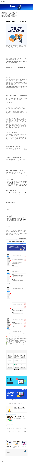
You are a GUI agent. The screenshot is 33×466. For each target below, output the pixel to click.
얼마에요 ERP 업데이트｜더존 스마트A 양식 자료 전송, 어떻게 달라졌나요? (8, 16)
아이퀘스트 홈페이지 (2, 461)
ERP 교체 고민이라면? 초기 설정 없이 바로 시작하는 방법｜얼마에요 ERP (8, 13)
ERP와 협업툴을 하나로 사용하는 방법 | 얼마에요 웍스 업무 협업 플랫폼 (8, 14)
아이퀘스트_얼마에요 (9, 450)
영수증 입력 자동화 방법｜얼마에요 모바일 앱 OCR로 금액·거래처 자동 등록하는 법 (9, 12)
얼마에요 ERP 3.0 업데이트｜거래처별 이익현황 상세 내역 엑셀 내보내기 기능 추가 (9, 15)
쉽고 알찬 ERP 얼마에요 (9, 451)
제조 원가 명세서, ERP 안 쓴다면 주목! (11, 414)
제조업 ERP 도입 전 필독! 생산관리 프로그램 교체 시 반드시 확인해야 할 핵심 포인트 (14, 429)
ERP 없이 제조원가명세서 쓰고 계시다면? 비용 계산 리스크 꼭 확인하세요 (13, 431)
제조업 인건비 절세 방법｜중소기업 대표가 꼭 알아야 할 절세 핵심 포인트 (13, 428)
